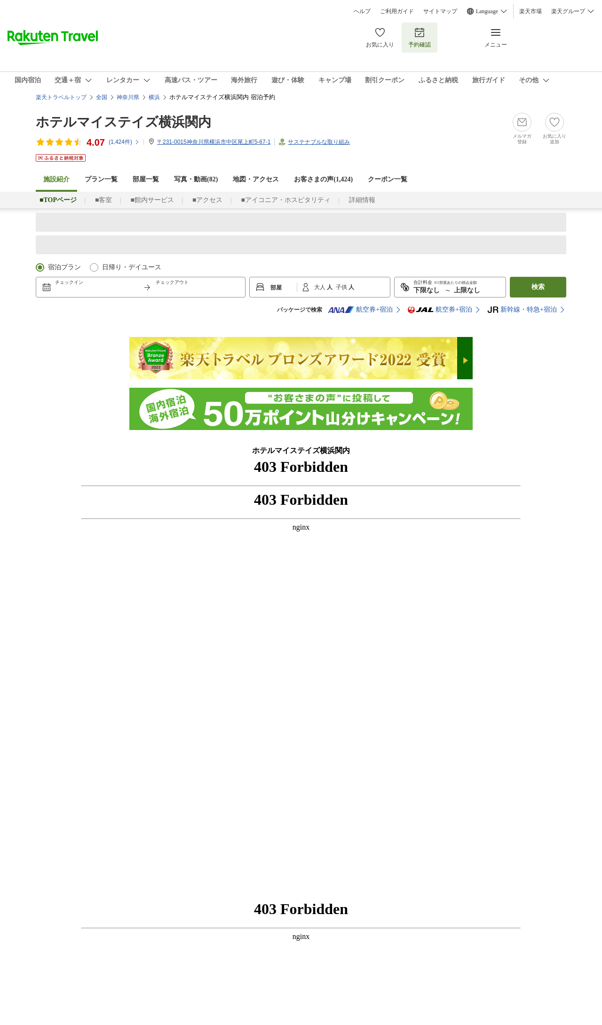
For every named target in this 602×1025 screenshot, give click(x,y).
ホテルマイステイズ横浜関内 (123, 122)
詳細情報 (362, 199)
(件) (124, 142)
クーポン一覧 (387, 179)
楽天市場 (530, 11)
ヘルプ (362, 11)
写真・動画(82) (196, 179)
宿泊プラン (64, 267)
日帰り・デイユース (131, 267)
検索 (538, 286)
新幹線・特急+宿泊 (522, 309)
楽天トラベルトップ (61, 97)
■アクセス (207, 199)
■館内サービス (152, 199)
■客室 (103, 199)
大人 (320, 287)
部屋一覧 (146, 179)
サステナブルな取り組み (319, 142)
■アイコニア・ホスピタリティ (285, 199)
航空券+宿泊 (360, 309)
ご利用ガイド (397, 11)
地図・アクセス (256, 179)
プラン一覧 (101, 179)
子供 (342, 287)
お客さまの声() (323, 179)
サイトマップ (440, 11)
